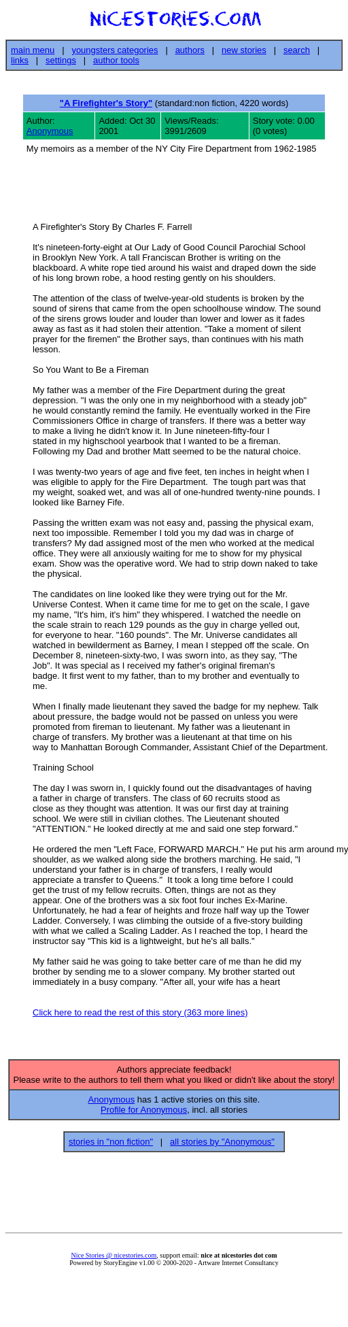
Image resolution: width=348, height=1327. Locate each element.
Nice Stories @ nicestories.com (113, 1259)
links (20, 60)
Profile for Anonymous (144, 1114)
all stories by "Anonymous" (222, 1146)
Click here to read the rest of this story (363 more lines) (140, 1014)
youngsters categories (114, 50)
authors (190, 50)
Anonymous (50, 131)
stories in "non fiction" (111, 1146)
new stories (244, 50)
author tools (116, 60)
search (296, 50)
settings (61, 60)
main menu (32, 50)
